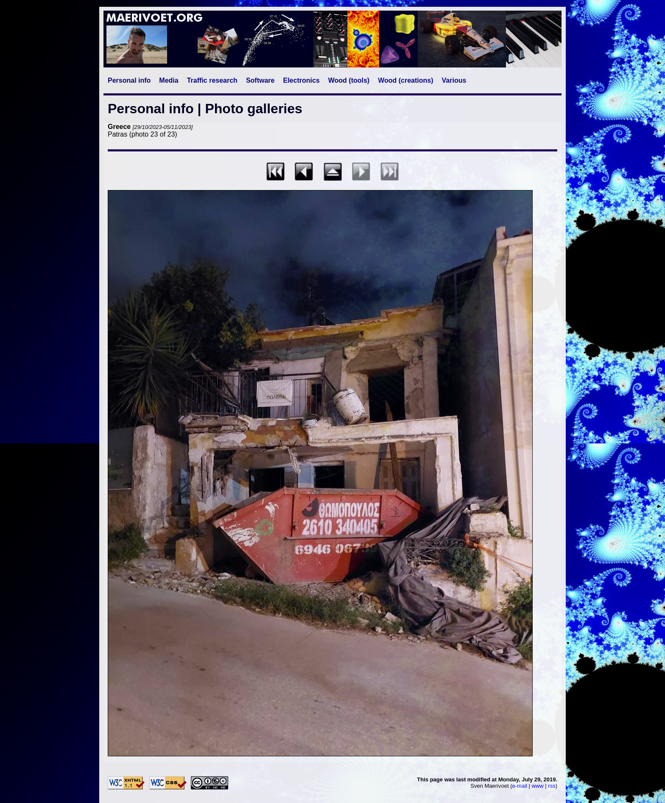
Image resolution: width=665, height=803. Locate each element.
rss (551, 786)
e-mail (519, 786)
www (538, 786)
